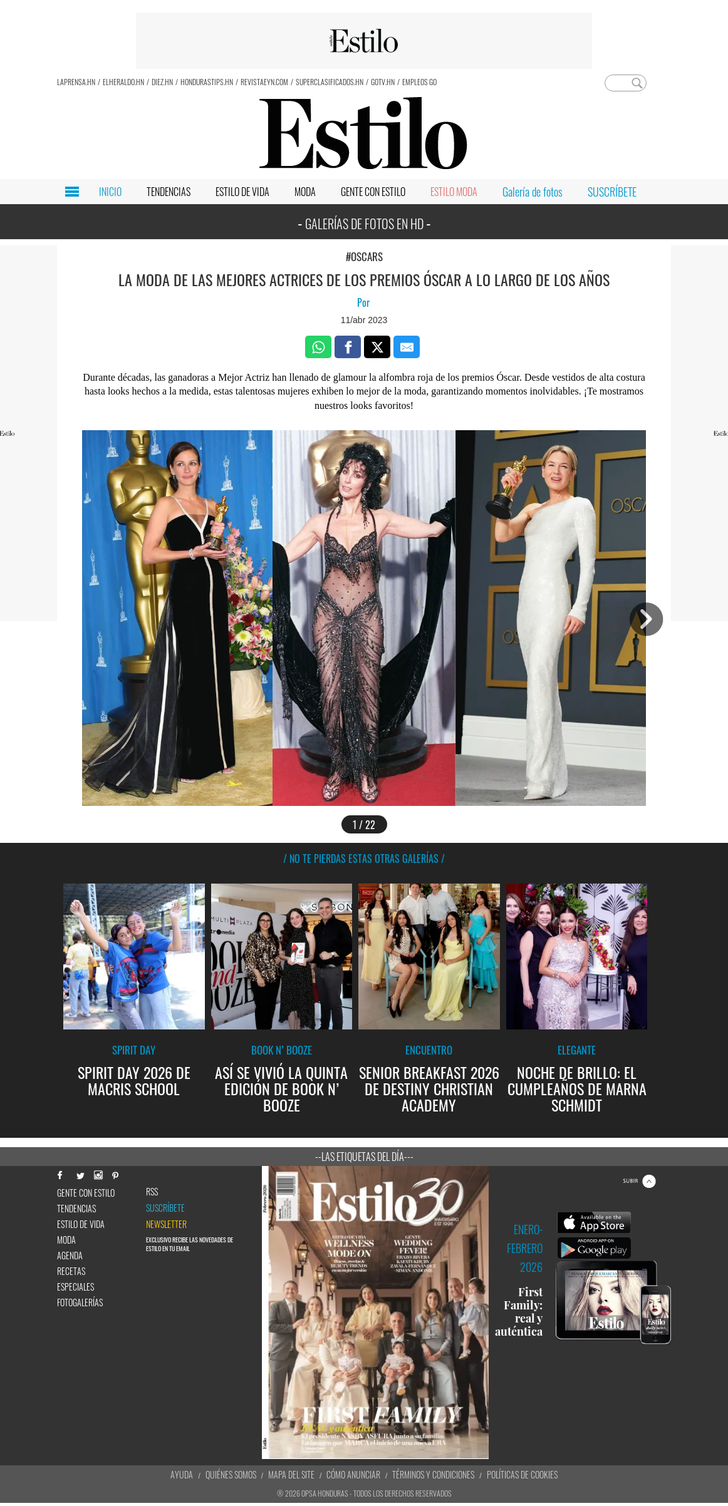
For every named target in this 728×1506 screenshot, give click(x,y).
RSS (152, 1192)
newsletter (166, 1224)
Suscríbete (165, 1208)
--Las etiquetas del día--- (364, 1156)
